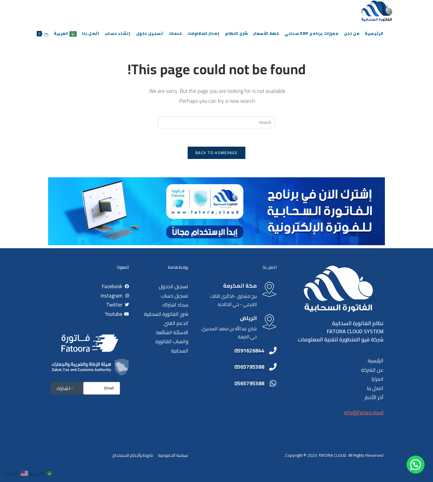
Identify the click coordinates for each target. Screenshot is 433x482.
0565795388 (249, 367)
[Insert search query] (216, 122)
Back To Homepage (216, 152)
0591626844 (249, 350)
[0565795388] (273, 367)
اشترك (67, 388)
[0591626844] (273, 350)
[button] (416, 465)
